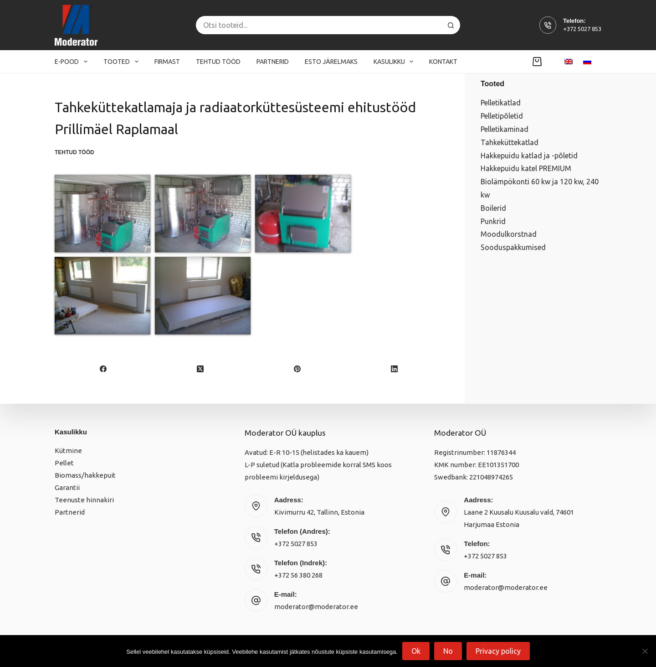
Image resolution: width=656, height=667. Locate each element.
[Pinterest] (297, 369)
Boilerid (493, 208)
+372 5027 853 (582, 29)
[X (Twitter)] (200, 369)
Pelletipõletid (502, 116)
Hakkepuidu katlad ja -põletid (529, 155)
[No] (644, 651)
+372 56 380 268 (298, 575)
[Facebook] (103, 369)
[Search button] (451, 25)
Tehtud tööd (218, 61)
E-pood (73, 61)
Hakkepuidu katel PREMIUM (526, 168)
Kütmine (68, 450)
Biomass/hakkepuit (85, 475)
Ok (415, 651)
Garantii (67, 487)
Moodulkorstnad (509, 234)
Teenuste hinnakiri (84, 500)
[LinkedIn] (394, 369)
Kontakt (443, 61)
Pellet (64, 463)
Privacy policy (498, 651)
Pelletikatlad (501, 103)
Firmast (167, 61)
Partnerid (272, 61)
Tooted (122, 61)
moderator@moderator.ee (316, 606)
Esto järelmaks (331, 61)
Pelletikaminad (504, 129)
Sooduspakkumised (513, 247)
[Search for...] (319, 25)
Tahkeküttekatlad (509, 142)
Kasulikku (395, 61)
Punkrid (493, 221)
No (448, 651)
